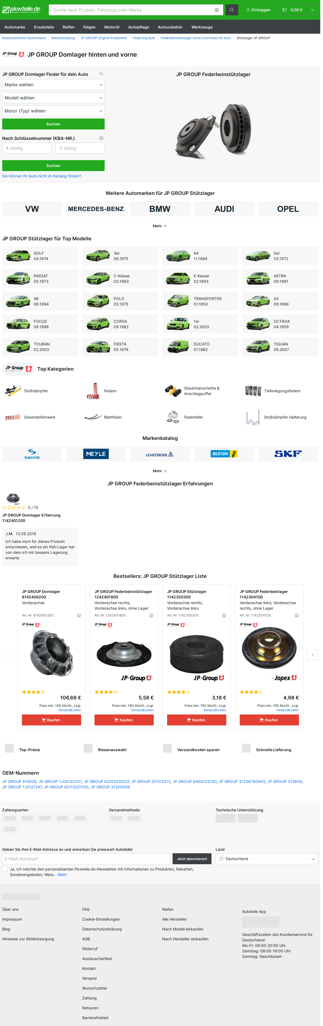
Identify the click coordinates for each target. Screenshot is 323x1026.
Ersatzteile (44, 27)
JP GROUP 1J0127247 (22, 787)
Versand (89, 978)
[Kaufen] (51, 719)
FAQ (86, 909)
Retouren (90, 1007)
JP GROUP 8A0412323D (194, 781)
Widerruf (90, 948)
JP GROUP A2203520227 (106, 781)
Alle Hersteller (174, 919)
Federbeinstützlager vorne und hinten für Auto (196, 38)
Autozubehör (170, 27)
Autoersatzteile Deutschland (24, 38)
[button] (216, 9)
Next (312, 654)
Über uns (10, 909)
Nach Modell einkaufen (182, 929)
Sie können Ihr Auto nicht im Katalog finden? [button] (41, 176)
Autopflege (138, 27)
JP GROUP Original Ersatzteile (104, 38)
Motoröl (111, 27)
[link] (298, 9)
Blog (6, 929)
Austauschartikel (97, 958)
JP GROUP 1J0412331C (60, 781)
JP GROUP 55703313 (150, 781)
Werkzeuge (202, 27)
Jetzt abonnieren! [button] (192, 859)
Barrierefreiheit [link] (95, 1017)
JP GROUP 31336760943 (242, 781)
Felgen (89, 27)
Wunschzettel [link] (94, 988)
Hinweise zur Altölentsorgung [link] (28, 938)
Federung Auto (144, 38)
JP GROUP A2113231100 (66, 787)
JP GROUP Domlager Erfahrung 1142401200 (31, 518)
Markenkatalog (63, 38)
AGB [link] (86, 938)
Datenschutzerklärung (102, 929)
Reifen (69, 27)
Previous (7, 654)
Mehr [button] (62, 874)
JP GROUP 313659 (284, 781)
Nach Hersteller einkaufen (185, 938)
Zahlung (89, 998)
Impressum (12, 919)
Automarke (14, 27)
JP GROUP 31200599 (110, 787)
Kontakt (89, 968)
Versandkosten (69, 710)
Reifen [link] (167, 909)
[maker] (53, 84)
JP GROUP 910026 (19, 781)
